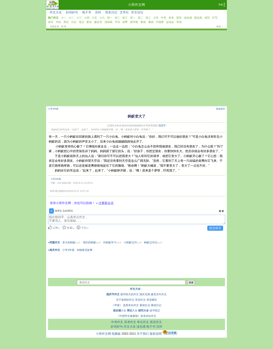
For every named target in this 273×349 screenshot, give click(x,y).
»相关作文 (54, 249)
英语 (178, 17)
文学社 (124, 12)
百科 (98, 12)
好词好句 (72, 12)
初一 (109, 17)
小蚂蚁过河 (133, 242)
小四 (86, 17)
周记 (66, 22)
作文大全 (56, 12)
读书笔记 (154, 310)
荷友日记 (111, 12)
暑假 (150, 22)
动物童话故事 (84, 249)
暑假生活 (145, 305)
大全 (119, 310)
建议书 (98, 22)
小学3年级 (53, 109)
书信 (58, 22)
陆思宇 (162, 125)
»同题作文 (54, 242)
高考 (171, 17)
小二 (71, 17)
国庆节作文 (113, 294)
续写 (50, 22)
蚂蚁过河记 (153, 242)
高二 (140, 17)
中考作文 (117, 322)
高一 (132, 17)
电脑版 (116, 333)
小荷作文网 (136, 5)
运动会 (170, 22)
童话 (89, 22)
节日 (117, 22)
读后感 (188, 17)
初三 (125, 17)
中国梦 (160, 22)
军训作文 (140, 299)
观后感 (198, 17)
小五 (94, 17)
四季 (125, 22)
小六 (102, 17)
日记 (73, 22)
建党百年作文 (159, 294)
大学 (156, 17)
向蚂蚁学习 (112, 242)
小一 (63, 17)
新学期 (134, 22)
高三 (148, 17)
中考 (163, 17)
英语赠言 (151, 299)
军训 (179, 22)
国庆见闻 (145, 294)
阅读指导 (220, 109)
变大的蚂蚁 (71, 242)
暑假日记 (156, 305)
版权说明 (156, 333)
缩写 (207, 17)
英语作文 (156, 322)
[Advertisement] (136, 58)
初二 (117, 17)
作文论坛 (137, 12)
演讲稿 (108, 22)
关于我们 (143, 333)
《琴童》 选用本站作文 (125, 305)
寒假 (143, 22)
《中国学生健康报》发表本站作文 (136, 315)
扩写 (214, 17)
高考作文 (130, 322)
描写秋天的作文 (129, 294)
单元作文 (143, 322)
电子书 (86, 12)
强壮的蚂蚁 (92, 242)
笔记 (81, 22)
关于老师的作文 (125, 299)
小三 (79, 17)
